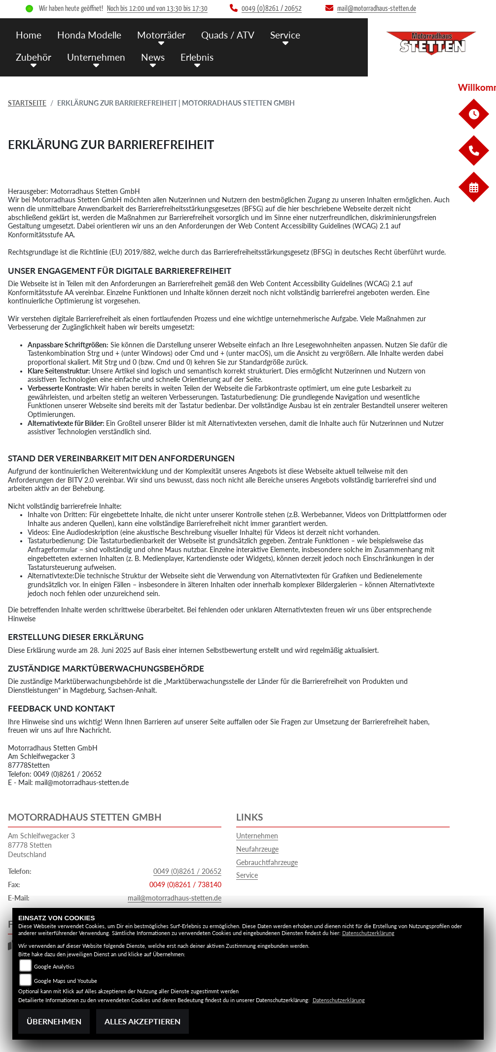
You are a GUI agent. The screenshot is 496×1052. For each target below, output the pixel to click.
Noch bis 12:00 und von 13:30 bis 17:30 (157, 8)
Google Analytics (54, 966)
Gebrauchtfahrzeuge (267, 862)
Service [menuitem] (285, 34)
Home (28, 34)
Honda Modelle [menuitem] (89, 34)
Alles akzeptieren (142, 1021)
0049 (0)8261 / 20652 (187, 871)
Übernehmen (54, 1021)
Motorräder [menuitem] (161, 34)
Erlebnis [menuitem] (196, 57)
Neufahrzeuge (257, 849)
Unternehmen (257, 835)
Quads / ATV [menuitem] (227, 34)
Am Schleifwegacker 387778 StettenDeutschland (41, 844)
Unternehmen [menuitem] (96, 57)
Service (247, 875)
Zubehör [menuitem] (33, 57)
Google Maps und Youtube (65, 980)
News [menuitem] (153, 57)
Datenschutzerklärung (368, 933)
